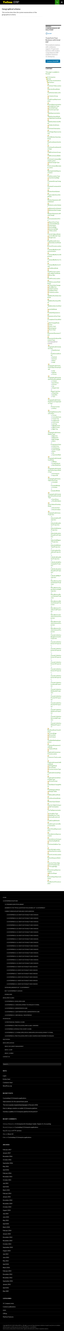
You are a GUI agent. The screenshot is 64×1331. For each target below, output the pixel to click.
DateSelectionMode (55, 242)
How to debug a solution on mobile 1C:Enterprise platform (20, 1108)
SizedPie (54, 395)
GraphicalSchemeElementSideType (54, 778)
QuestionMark (56, 455)
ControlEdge (53, 733)
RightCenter (56, 427)
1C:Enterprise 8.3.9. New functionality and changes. (22, 966)
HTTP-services (16, 1130)
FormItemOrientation (53, 128)
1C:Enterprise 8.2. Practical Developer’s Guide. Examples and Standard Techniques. (29, 1036)
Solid (53, 362)
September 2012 (8, 1281)
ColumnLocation (54, 292)
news (4, 1310)
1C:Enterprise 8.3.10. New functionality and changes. (23, 963)
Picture (54, 374)
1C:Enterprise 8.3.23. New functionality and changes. (23, 918)
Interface (51, 82)
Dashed (54, 357)
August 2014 (7, 1210)
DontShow (55, 382)
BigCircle (55, 436)
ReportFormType (54, 222)
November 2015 (7, 1176)
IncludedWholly (55, 485)
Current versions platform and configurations (19, 911)
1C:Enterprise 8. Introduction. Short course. (18, 1029)
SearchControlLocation (54, 854)
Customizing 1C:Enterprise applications (14, 1098)
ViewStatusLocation (55, 851)
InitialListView (53, 290)
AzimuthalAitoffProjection (56, 518)
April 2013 (6, 1264)
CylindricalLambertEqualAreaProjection (56, 570)
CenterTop (55, 418)
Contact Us (6, 1056)
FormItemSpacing (54, 864)
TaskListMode (53, 748)
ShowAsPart (56, 508)
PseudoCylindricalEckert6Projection (56, 677)
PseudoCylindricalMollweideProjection (56, 690)
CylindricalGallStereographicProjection (56, 563)
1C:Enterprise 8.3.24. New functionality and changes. (23, 914)
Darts (54, 441)
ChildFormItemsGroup (54, 152)
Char (53, 371)
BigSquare (55, 437)
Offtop (5, 1313)
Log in (4, 1076)
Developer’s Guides (8, 998)
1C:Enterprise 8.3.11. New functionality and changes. (23, 959)
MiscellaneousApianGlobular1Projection (56, 582)
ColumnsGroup (53, 96)
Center (54, 415)
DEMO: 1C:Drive (9, 1053)
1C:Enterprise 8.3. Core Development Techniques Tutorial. (22, 1004)
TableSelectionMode (55, 118)
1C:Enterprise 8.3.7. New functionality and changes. (22, 973)
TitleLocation (53, 230)
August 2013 (7, 1250)
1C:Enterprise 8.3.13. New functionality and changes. (23, 952)
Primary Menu (61, 2)
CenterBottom (56, 417)
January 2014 (7, 1234)
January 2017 (7, 1153)
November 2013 (7, 1240)
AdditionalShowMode (53, 795)
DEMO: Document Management (14, 1046)
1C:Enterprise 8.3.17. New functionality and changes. (23, 939)
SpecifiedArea (56, 465)
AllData (54, 461)
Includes (54, 487)
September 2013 (8, 1247)
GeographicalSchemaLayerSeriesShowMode (54, 378)
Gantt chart (52, 326)
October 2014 (7, 1207)
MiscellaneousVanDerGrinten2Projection (56, 623)
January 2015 (7, 1197)
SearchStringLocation (53, 849)
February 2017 (7, 1149)
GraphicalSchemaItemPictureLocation (53, 753)
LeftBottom (55, 420)
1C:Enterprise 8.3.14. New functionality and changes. (23, 949)
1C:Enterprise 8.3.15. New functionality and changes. (23, 946)
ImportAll (55, 475)
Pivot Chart (52, 330)
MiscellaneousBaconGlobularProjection (56, 596)
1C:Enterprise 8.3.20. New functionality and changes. (23, 928)
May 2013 (6, 1261)
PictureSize (52, 735)
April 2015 (6, 1186)
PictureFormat (53, 781)
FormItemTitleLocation (54, 86)
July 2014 (5, 1213)
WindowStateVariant (53, 191)
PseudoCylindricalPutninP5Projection (56, 704)
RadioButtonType (54, 815)
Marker (54, 372)
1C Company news (8, 1303)
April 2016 (6, 1170)
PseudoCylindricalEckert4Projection (56, 663)
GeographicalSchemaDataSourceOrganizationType (54, 401)
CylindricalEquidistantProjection (56, 558)
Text (53, 396)
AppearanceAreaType (53, 316)
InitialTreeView (53, 289)
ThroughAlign (53, 866)
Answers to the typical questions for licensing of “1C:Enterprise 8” (25, 907)
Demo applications (8, 1043)
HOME (4, 897)
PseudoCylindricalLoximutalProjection (56, 684)
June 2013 (6, 1257)
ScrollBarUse (53, 287)
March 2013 (6, 1267)
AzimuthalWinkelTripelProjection (56, 546)
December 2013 (7, 1237)
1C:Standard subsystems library (14, 904)
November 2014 (7, 1203)
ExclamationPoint (56, 444)
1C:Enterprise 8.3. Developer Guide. (15, 1001)
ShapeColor (55, 388)
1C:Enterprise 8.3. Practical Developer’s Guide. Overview (21, 1025)
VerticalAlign (53, 227)
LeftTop (54, 424)
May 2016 (6, 1166)
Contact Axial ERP (53, 61)
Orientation (52, 225)
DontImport (55, 473)
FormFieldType (53, 108)
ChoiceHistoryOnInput (54, 839)
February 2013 (7, 1271)
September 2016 (8, 1163)
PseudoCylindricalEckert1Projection (56, 643)
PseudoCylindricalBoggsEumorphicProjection (56, 636)
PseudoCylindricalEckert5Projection (56, 670)
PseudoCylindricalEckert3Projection (56, 657)
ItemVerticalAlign (54, 178)
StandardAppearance (53, 312)
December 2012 (7, 1274)
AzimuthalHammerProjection (56, 529)
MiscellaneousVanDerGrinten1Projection (56, 616)
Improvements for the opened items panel (15, 1101)
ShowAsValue (56, 509)
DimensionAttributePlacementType (54, 339)
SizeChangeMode (54, 323)
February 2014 (7, 1230)
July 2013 (5, 1254)
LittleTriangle (56, 449)
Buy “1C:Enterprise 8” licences (13, 991)
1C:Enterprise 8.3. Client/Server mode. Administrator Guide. (22, 1011)
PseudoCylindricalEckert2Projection (56, 650)
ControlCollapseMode (53, 234)
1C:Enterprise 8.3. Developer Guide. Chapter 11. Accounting (33, 1124)
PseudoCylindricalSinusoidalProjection (56, 718)
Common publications (9, 1307)
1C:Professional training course (15, 1022)
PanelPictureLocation (53, 278)
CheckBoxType (53, 813)
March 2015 (6, 1190)
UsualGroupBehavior (53, 820)
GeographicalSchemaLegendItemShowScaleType (54, 495)
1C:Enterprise (51, 77)
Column (54, 381)
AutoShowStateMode (53, 798)
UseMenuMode (53, 268)
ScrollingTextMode (54, 273)
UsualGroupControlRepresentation (54, 824)
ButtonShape (53, 873)
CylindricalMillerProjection (56, 576)
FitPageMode (53, 766)
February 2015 (7, 1193)
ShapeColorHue (55, 391)
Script (49, 79)
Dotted (54, 359)
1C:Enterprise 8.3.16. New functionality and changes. (23, 942)
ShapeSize (55, 393)
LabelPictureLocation (53, 271)
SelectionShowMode (53, 89)
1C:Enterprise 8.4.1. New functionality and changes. (22, 984)
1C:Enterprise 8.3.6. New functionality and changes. (22, 977)
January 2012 (7, 1284)
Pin (53, 453)
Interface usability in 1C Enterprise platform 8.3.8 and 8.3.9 (20, 1111)
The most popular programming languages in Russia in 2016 (20, 1105)
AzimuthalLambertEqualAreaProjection (56, 534)
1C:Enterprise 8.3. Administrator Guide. (16, 1008)
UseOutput (52, 737)
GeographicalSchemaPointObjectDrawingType (54, 367)
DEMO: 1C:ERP (8, 1049)
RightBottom (56, 425)
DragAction (52, 237)
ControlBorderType (55, 236)
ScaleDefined (56, 463)
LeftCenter (55, 422)
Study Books (7, 1018)
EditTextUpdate (54, 807)
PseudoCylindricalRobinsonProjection (56, 711)
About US (10, 1134)
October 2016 (7, 1159)
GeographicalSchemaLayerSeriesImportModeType (54, 470)
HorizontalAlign (53, 229)
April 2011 (6, 1288)
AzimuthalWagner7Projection (56, 541)
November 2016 (7, 1156)
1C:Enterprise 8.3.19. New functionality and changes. (23, 932)
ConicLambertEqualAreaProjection (56, 552)
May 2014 (6, 1220)
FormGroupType (54, 109)
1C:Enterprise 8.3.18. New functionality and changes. (23, 935)
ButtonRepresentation (54, 104)
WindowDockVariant (55, 208)
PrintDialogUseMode (53, 789)
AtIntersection (55, 406)
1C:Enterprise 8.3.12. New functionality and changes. (23, 956)
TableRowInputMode (53, 116)
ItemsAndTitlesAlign (53, 863)
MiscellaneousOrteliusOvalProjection (56, 609)
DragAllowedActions (53, 241)
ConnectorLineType (55, 769)
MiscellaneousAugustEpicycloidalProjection (56, 589)
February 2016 (7, 1173)
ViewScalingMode (54, 841)
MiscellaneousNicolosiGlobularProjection (56, 602)
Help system (6, 1039)
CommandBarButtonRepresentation (53, 250)
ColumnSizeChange (54, 285)
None (53, 360)
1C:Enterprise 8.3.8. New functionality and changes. (22, 970)
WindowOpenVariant (53, 801)
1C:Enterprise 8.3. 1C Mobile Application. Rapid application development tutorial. (29, 1032)
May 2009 (6, 1291)
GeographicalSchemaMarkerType (54, 433)
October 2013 (7, 1244)
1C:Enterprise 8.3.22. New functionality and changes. (23, 921)
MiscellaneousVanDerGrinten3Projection (56, 629)
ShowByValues (56, 501)
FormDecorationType (53, 176)
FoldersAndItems (54, 125)
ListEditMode (53, 309)
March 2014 (6, 1227)
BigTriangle (55, 439)
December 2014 (7, 1200)
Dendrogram (52, 328)
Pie (53, 386)
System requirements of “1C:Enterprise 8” (17, 987)
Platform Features (8, 1317)
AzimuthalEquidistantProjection (56, 524)
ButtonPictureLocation (54, 246)
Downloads (8, 994)
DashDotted (56, 350)
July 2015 (5, 1183)
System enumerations (54, 80)
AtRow (54, 408)
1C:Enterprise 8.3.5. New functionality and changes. (22, 980)
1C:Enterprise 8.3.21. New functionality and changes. (23, 925)
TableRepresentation (53, 113)
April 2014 (6, 1224)
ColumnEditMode (54, 224)
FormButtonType (54, 106)
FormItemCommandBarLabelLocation (54, 160)
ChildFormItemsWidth (54, 155)
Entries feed (6, 1079)
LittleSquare (56, 448)
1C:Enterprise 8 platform (10, 901)
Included (54, 482)
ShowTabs (52, 275)
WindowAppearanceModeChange (54, 214)
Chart (50, 324)
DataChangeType (54, 162)
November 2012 (7, 1277)
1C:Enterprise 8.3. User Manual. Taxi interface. (18, 1015)
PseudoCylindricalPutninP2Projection (56, 697)
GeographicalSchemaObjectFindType (54, 479)
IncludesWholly (55, 490)
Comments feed (7, 1082)
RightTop (55, 429)
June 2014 (6, 1217)
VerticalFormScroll (54, 817)
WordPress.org (7, 1086)
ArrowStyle (52, 767)
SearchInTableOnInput (54, 805)
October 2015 (7, 1180)
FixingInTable (53, 791)
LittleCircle (55, 446)
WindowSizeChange (55, 210)
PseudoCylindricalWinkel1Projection (56, 724)
